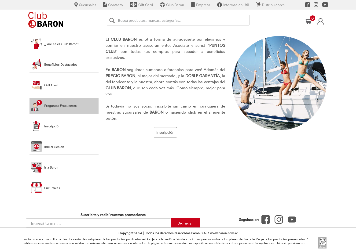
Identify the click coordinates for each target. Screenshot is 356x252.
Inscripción (165, 132)
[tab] (64, 44)
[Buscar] (113, 20)
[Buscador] (182, 20)
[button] (64, 126)
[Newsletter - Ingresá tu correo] (98, 222)
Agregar (185, 223)
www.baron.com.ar (224, 233)
